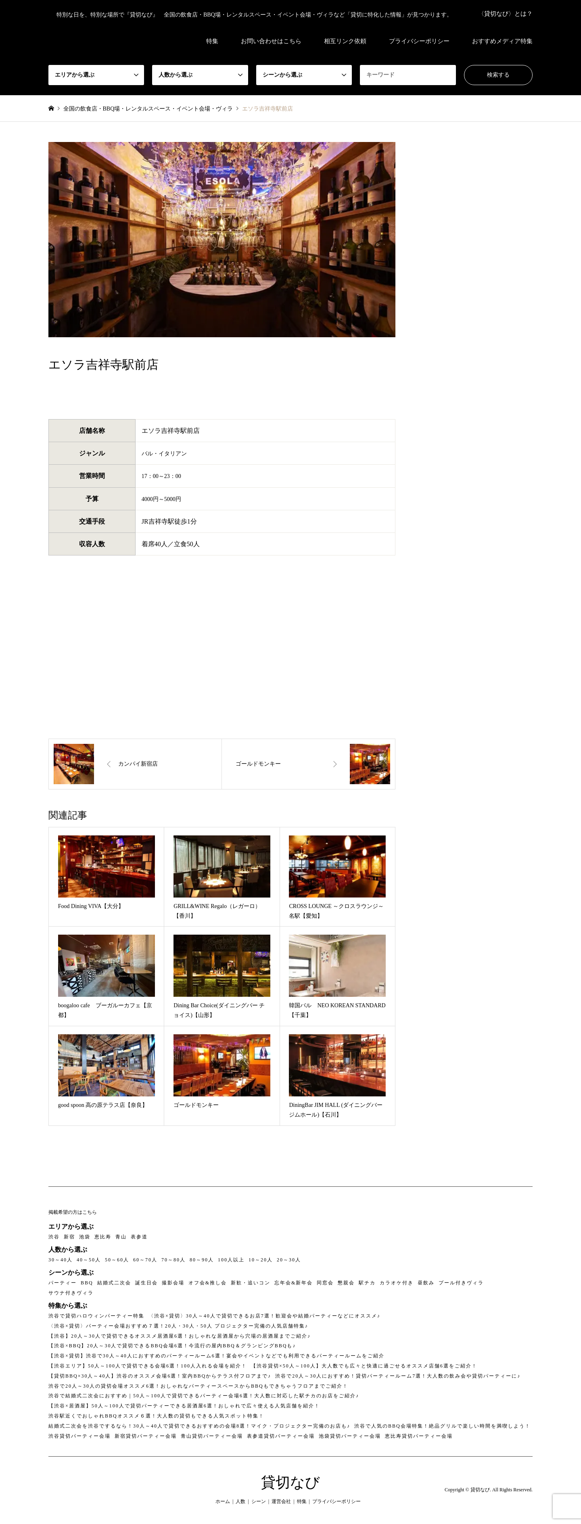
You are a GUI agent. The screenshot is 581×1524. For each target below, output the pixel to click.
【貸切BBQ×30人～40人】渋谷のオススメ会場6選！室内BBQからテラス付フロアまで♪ (159, 1376)
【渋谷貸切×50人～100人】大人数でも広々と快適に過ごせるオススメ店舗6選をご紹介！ (364, 1366)
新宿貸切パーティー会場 (146, 1436)
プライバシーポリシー (419, 41)
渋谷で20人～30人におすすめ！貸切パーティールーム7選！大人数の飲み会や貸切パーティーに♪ (397, 1376)
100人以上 (231, 1260)
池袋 (84, 1237)
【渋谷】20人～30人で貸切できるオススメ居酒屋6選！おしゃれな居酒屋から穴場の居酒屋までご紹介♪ (179, 1336)
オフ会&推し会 (207, 1283)
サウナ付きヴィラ (71, 1293)
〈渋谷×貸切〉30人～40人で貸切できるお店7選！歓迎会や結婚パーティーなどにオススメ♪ (264, 1316)
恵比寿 (102, 1237)
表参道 (139, 1237)
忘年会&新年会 (293, 1283)
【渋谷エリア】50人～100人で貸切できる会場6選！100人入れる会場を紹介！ (147, 1366)
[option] (221, 239)
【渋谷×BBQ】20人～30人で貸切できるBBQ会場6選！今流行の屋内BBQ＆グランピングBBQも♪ (172, 1346)
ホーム (222, 1501)
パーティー (62, 1283)
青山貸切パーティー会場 (212, 1436)
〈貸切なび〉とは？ (505, 13)
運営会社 (281, 1501)
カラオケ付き (397, 1283)
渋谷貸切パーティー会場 (79, 1436)
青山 (121, 1237)
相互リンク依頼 (345, 41)
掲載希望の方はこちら (72, 1212)
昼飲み (426, 1283)
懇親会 (346, 1283)
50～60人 (117, 1260)
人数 (240, 1501)
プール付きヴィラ (461, 1283)
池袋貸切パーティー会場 (350, 1436)
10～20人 (261, 1260)
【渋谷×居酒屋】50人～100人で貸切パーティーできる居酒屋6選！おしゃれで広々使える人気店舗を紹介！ (184, 1406)
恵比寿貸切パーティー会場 (419, 1436)
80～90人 (202, 1260)
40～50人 (89, 1260)
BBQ (87, 1283)
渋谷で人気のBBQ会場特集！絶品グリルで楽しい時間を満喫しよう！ (442, 1426)
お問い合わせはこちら (271, 41)
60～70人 (145, 1260)
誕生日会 (146, 1283)
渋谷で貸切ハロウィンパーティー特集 (96, 1316)
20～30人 (289, 1260)
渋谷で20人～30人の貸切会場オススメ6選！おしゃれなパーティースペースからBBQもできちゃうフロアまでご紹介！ (198, 1386)
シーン (258, 1501)
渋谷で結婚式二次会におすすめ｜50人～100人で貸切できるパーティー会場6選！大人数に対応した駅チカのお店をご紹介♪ (203, 1396)
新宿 (69, 1237)
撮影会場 (173, 1283)
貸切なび (290, 1482)
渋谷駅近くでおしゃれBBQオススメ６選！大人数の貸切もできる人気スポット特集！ (156, 1416)
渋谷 (54, 1237)
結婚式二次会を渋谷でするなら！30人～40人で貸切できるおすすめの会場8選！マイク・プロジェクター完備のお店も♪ (199, 1426)
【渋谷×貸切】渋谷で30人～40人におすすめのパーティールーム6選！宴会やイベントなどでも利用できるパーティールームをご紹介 (216, 1356)
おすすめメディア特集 (502, 41)
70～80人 (173, 1260)
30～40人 (60, 1260)
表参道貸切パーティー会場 (281, 1436)
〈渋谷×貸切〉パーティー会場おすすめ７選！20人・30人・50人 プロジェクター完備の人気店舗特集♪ (178, 1326)
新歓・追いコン (250, 1283)
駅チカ (367, 1283)
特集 (212, 41)
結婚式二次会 (114, 1283)
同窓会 (325, 1283)
